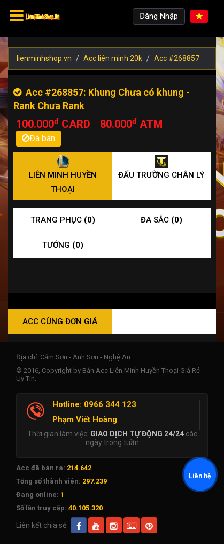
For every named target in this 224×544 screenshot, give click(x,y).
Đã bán (38, 138)
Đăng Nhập (159, 16)
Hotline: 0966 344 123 (94, 404)
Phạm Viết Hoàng (84, 419)
